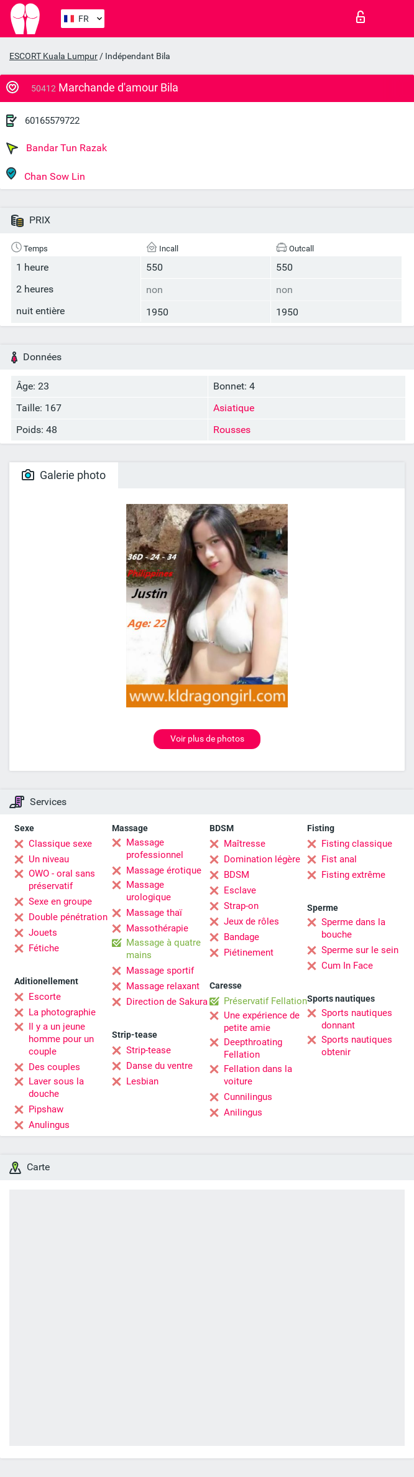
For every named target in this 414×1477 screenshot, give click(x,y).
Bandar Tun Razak (56, 148)
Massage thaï (154, 912)
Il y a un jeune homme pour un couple (61, 1039)
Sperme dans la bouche (353, 928)
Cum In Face (347, 965)
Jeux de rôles (251, 921)
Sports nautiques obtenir (356, 1046)
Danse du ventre (159, 1065)
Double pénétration (68, 917)
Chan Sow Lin (45, 174)
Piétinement (249, 952)
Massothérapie (157, 928)
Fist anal (339, 859)
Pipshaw (46, 1109)
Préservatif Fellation (265, 1001)
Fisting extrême (353, 874)
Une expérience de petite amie (262, 1021)
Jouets (43, 932)
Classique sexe (60, 843)
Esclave (240, 890)
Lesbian (142, 1081)
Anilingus (243, 1112)
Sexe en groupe (60, 901)
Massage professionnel (154, 848)
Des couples (54, 1067)
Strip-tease (148, 1050)
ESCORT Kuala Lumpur (53, 56)
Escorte (45, 996)
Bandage (241, 937)
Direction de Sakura (167, 1001)
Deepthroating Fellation (253, 1048)
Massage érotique (163, 870)
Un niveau (49, 859)
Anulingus (49, 1124)
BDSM (236, 874)
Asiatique (233, 408)
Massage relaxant (163, 986)
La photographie (62, 1012)
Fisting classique (356, 843)
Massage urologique (148, 891)
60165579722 (52, 120)
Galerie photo (64, 475)
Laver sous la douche (56, 1087)
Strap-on (241, 905)
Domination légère (262, 859)
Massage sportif (160, 970)
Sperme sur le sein (359, 950)
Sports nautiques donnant (356, 1019)
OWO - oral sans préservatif (62, 880)
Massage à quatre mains (163, 949)
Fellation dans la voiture (258, 1075)
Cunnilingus (248, 1096)
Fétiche (44, 948)
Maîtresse (244, 843)
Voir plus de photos (207, 738)
